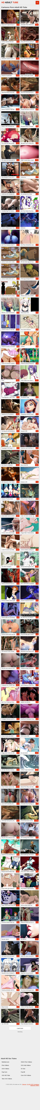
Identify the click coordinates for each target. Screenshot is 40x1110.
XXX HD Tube (6, 1075)
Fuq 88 (23, 1072)
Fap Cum (4, 1072)
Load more (20, 1028)
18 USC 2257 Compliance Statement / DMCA (33, 1085)
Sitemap (24, 1084)
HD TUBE (9, 2)
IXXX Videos (5, 1068)
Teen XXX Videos (7, 1078)
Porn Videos (5, 1065)
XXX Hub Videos (26, 1065)
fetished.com (5, 1062)
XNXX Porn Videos (26, 1062)
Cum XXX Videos (26, 1075)
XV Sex (23, 1068)
